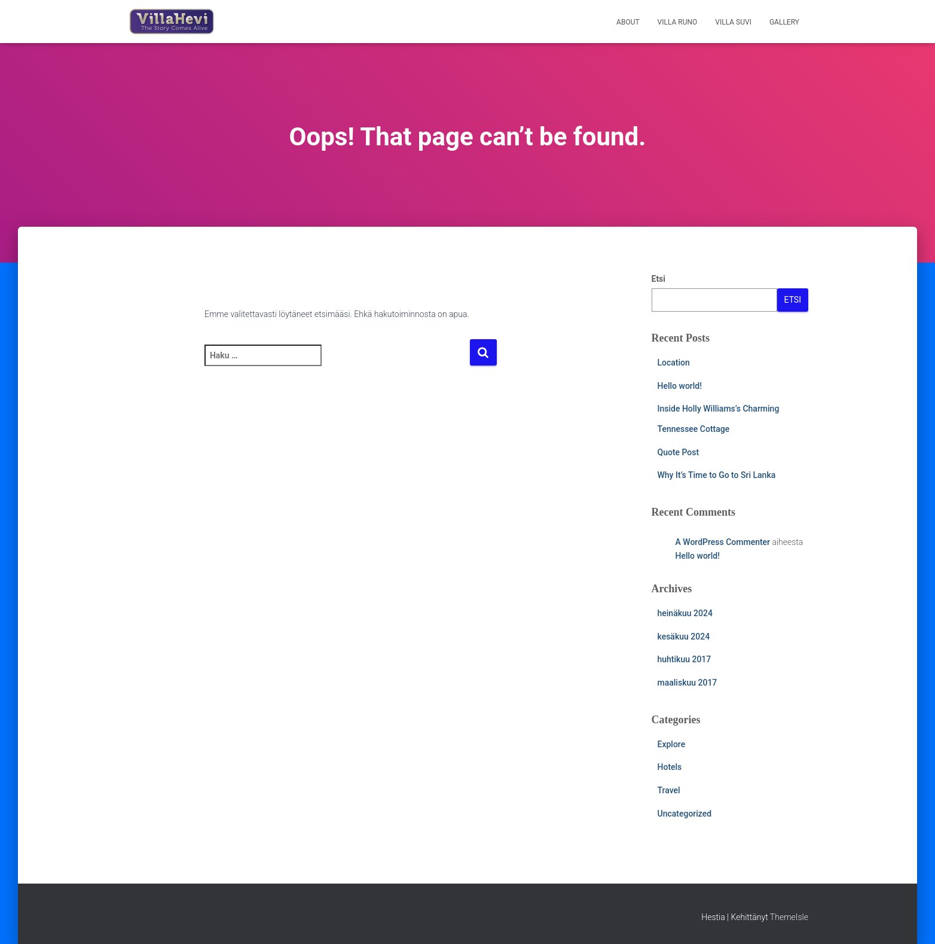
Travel (669, 790)
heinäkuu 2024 (685, 613)
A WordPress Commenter (723, 542)
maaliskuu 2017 (687, 682)
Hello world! (680, 386)
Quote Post (678, 452)
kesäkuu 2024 (684, 636)
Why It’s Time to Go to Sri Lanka (717, 475)
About (628, 22)
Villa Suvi (733, 22)
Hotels (670, 767)
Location (674, 362)
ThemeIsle (789, 917)
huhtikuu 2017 (684, 659)
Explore (672, 744)
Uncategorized (685, 813)
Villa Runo (678, 22)
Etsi (659, 279)
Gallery (784, 22)
